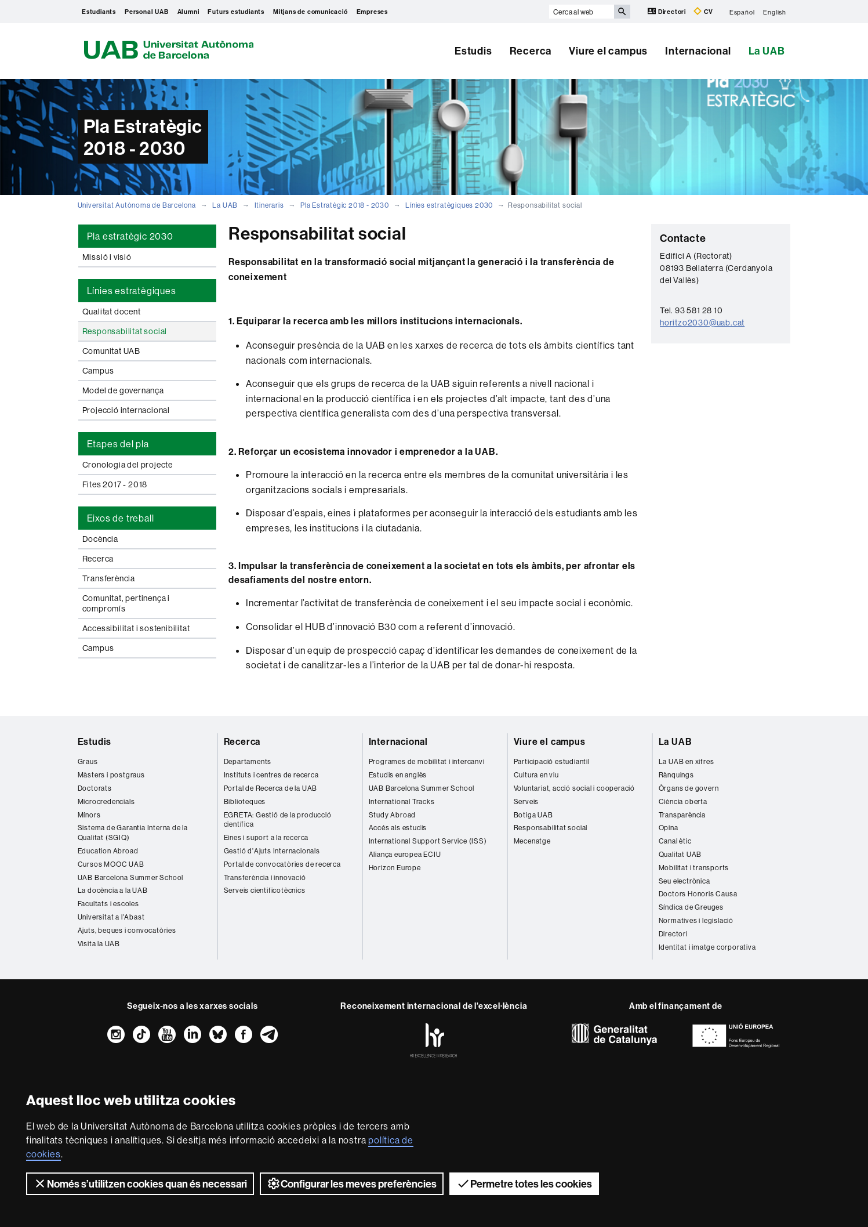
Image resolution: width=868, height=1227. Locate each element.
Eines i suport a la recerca (266, 837)
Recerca (531, 50)
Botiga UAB (533, 814)
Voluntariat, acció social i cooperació (574, 788)
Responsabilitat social (125, 331)
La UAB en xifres (686, 761)
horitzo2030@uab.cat (702, 322)
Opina (668, 827)
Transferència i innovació (265, 877)
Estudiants (99, 12)
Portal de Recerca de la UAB (271, 788)
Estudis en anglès (398, 774)
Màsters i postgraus (111, 774)
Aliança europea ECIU (405, 854)
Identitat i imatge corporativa (707, 947)
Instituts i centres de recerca (271, 774)
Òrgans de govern (689, 788)
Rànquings (676, 774)
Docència (100, 539)
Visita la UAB (99, 943)
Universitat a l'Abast (111, 917)
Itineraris (269, 205)
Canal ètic (675, 841)
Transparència (682, 814)
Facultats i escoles (108, 903)
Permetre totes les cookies (524, 1183)
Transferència (108, 578)
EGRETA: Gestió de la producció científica (278, 819)
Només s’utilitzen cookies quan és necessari (140, 1183)
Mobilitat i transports (694, 867)
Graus (88, 761)
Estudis (473, 50)
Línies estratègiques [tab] (131, 290)
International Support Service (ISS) (428, 841)
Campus (98, 370)
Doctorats (95, 788)
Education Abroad (108, 850)
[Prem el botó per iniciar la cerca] (622, 12)
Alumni (188, 12)
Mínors (89, 814)
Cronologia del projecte (127, 464)
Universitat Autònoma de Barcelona (137, 205)
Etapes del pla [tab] (118, 444)
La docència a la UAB (113, 890)
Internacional (698, 50)
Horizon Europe (395, 867)
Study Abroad (392, 814)
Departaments (248, 761)
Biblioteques (245, 801)
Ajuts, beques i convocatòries (127, 930)
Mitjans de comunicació (310, 12)
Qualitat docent (111, 311)
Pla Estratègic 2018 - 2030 (344, 205)
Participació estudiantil (552, 761)
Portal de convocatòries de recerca (282, 864)
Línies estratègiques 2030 (449, 205)
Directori (668, 11)
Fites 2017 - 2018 (115, 484)
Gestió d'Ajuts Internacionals (272, 850)
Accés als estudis (398, 827)
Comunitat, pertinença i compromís (126, 603)
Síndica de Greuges (691, 907)
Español (742, 12)
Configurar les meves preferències (352, 1183)
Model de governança (123, 390)
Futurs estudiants (236, 12)
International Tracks (402, 801)
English (774, 12)
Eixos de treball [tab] (120, 518)
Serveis (526, 801)
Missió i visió (107, 257)
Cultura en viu (536, 774)
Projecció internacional (126, 410)
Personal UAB (147, 12)
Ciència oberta (683, 801)
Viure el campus (608, 50)
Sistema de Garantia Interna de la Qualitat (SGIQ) (133, 832)
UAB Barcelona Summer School (131, 877)
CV (703, 11)
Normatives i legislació (696, 920)
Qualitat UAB (680, 854)
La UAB (767, 50)
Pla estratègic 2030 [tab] (130, 236)
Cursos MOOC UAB (111, 864)
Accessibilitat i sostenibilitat (136, 628)
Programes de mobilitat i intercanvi (427, 761)
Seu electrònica (684, 881)
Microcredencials (106, 801)
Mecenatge (532, 841)
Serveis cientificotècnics (265, 890)
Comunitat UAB (111, 351)
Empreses (372, 12)
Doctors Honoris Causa (698, 893)
